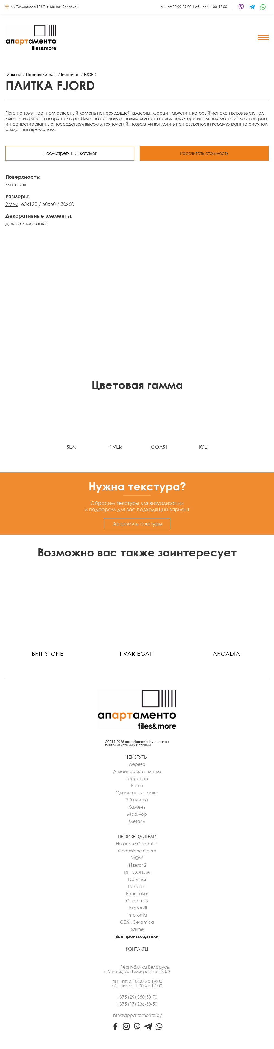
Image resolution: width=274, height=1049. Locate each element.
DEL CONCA (137, 872)
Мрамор (137, 814)
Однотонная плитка (137, 793)
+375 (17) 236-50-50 (137, 1004)
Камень (137, 807)
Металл (137, 821)
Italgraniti (137, 908)
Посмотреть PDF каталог (70, 153)
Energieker (137, 893)
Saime (137, 929)
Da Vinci (137, 879)
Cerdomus (137, 901)
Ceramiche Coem (137, 851)
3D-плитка (137, 800)
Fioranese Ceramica (137, 844)
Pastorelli (137, 886)
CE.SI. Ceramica (137, 922)
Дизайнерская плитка (137, 771)
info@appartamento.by (137, 1015)
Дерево (137, 764)
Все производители (137, 936)
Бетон (137, 785)
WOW (137, 858)
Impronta (137, 915)
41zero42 (137, 865)
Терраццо (137, 778)
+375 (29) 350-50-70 (137, 997)
